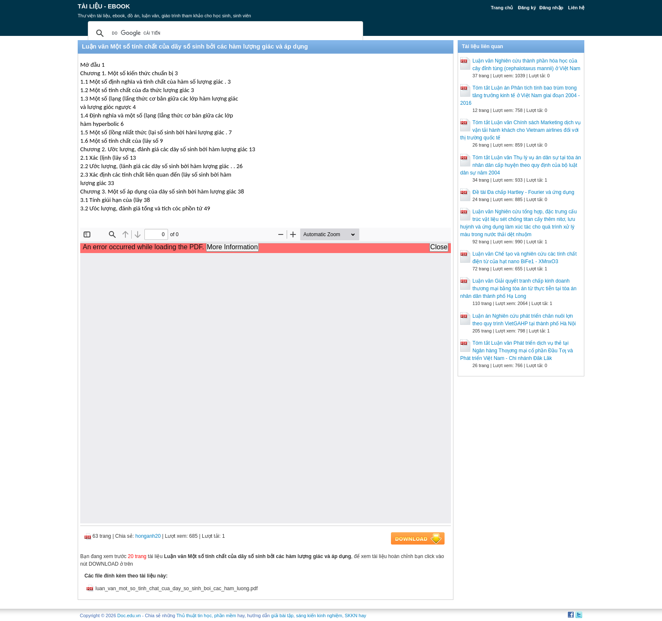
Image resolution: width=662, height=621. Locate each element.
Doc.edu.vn (129, 615)
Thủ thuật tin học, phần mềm (206, 615)
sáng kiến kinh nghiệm (319, 615)
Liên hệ (576, 7)
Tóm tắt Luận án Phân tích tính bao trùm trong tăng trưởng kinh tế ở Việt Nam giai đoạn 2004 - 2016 (520, 95)
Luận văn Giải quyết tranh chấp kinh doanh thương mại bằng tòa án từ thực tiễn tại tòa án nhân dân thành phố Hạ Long (518, 288)
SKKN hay (355, 615)
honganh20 (148, 536)
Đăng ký (527, 7)
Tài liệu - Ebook (104, 6)
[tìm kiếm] (224, 33)
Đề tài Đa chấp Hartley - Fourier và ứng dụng (523, 192)
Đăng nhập (552, 7)
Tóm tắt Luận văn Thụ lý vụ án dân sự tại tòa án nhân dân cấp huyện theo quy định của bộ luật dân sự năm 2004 (520, 165)
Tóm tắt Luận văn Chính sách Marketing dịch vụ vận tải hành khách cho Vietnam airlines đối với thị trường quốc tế (520, 130)
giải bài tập (282, 615)
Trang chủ (502, 7)
